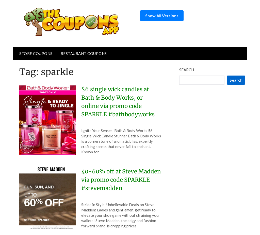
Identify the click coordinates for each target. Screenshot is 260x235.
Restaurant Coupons (84, 53)
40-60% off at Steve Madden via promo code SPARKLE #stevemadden (121, 180)
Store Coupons (36, 53)
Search (186, 69)
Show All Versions (161, 15)
